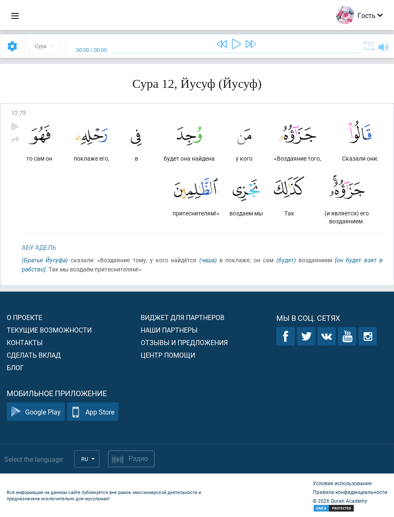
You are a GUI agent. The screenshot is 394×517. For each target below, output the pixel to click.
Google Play (36, 411)
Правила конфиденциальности (350, 492)
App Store (92, 411)
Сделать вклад (34, 355)
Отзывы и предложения (184, 342)
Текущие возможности (49, 329)
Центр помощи (168, 355)
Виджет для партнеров (182, 317)
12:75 (18, 113)
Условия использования (342, 483)
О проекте (24, 317)
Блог (15, 367)
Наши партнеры (169, 329)
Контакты (25, 342)
